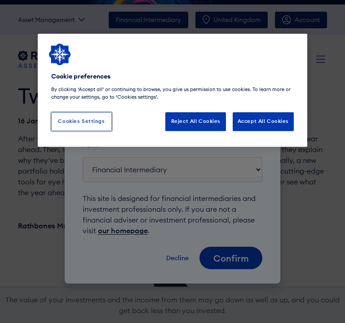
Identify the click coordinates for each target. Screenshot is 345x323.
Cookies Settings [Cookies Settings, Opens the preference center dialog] (81, 121)
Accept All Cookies (263, 121)
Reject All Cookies (196, 121)
